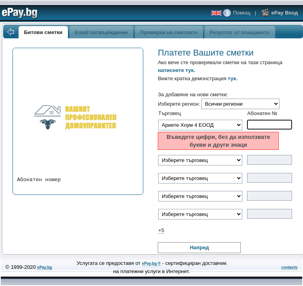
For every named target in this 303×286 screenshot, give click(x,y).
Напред (199, 247)
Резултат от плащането (240, 32)
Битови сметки (43, 32)
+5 (161, 230)
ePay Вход (279, 12)
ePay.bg (44, 267)
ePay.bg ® (151, 263)
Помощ (236, 13)
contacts (289, 267)
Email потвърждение (101, 32)
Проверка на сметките (168, 32)
